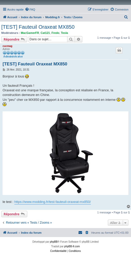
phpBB (54, 241)
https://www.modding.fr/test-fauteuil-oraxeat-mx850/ (52, 202)
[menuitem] (30, 9)
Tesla (64, 32)
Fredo (55, 32)
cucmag (7, 46)
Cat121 (45, 32)
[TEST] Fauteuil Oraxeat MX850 (38, 27)
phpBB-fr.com (72, 246)
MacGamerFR (30, 32)
